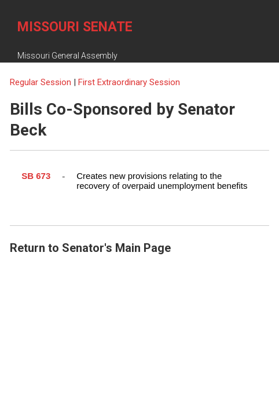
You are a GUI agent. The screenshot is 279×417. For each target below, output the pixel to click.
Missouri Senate (75, 27)
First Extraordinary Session (129, 82)
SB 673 (35, 176)
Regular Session (42, 82)
